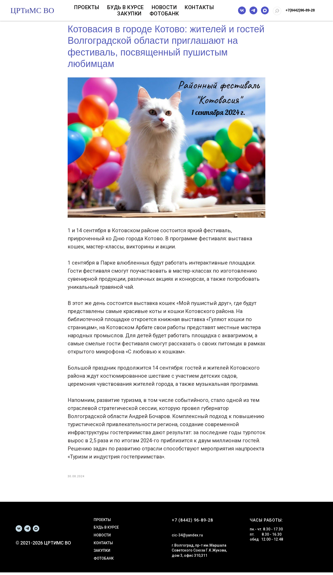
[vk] (242, 10)
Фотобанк (164, 13)
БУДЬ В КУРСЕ (106, 530)
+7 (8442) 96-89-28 (192, 522)
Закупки (129, 13)
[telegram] (253, 10)
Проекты (86, 7)
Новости (164, 7)
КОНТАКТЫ (103, 545)
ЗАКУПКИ (102, 553)
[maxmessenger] (265, 10)
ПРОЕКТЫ (102, 522)
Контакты (199, 7)
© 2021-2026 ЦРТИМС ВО (43, 545)
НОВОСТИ (102, 538)
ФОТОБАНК (104, 561)
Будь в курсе (125, 7)
